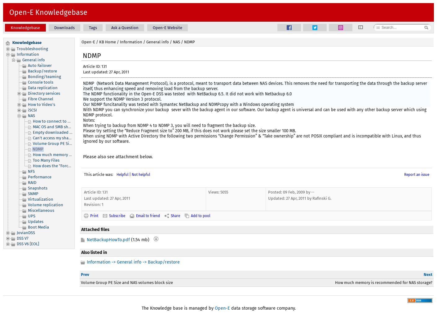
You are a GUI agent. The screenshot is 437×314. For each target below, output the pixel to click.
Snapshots (37, 188)
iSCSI (32, 110)
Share (175, 216)
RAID (32, 182)
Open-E (88, 42)
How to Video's (41, 104)
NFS (31, 171)
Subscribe (117, 216)
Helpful (122, 174)
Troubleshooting (32, 48)
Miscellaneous (41, 210)
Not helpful (141, 174)
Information (28, 54)
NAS (31, 115)
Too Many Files (46, 160)
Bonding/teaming (44, 76)
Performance (39, 177)
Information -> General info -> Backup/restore (133, 262)
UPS (31, 216)
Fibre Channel (40, 99)
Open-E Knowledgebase (48, 12)
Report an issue (416, 174)
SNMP (33, 193)
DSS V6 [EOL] (28, 244)
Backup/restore (42, 71)
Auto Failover (40, 65)
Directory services (44, 93)
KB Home (107, 42)
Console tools (40, 82)
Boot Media (38, 227)
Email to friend (148, 216)
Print (94, 216)
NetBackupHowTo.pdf (108, 239)
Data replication (43, 87)
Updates (35, 221)
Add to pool (200, 216)
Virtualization (40, 199)
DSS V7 (23, 238)
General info (33, 60)
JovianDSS (26, 232)
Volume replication (45, 205)
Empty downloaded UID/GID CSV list (66, 132)
